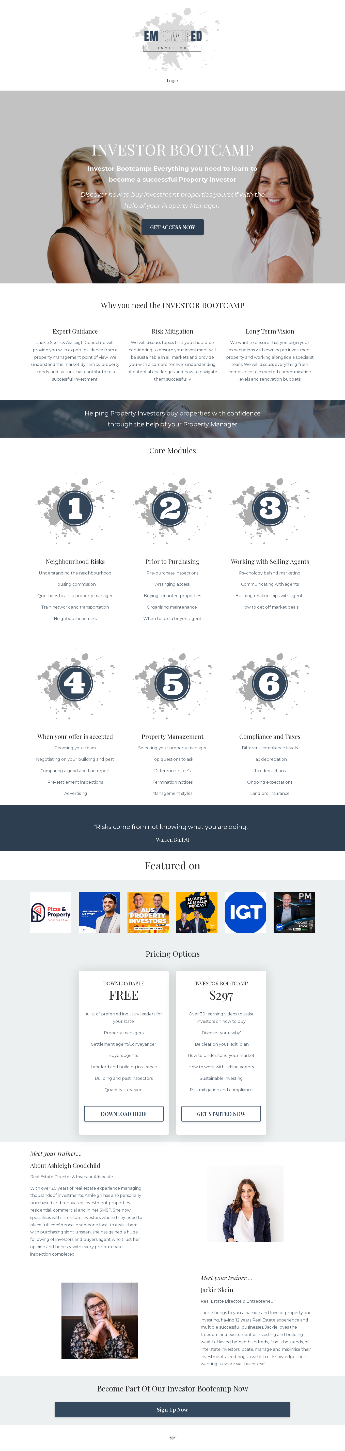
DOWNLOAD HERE (124, 1113)
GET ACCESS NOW (172, 227)
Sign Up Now (172, 1409)
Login (172, 81)
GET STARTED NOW (221, 1113)
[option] (172, 828)
